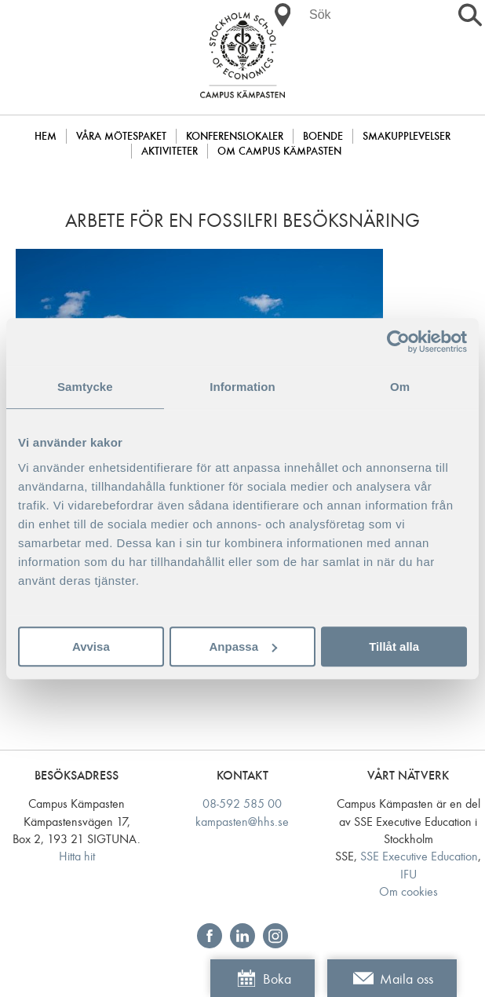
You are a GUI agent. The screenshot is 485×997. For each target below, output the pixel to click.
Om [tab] (400, 386)
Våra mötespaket (121, 136)
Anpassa (243, 646)
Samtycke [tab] (85, 386)
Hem (46, 136)
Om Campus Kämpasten (279, 151)
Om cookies (408, 891)
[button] (282, 15)
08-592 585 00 (242, 803)
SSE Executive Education (419, 856)
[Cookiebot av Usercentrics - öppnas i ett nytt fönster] (398, 341)
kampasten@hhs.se (242, 821)
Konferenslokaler (234, 136)
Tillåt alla (394, 646)
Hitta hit (77, 856)
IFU (408, 874)
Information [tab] (242, 386)
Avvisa (91, 646)
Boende (323, 136)
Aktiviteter (169, 151)
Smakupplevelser (406, 136)
